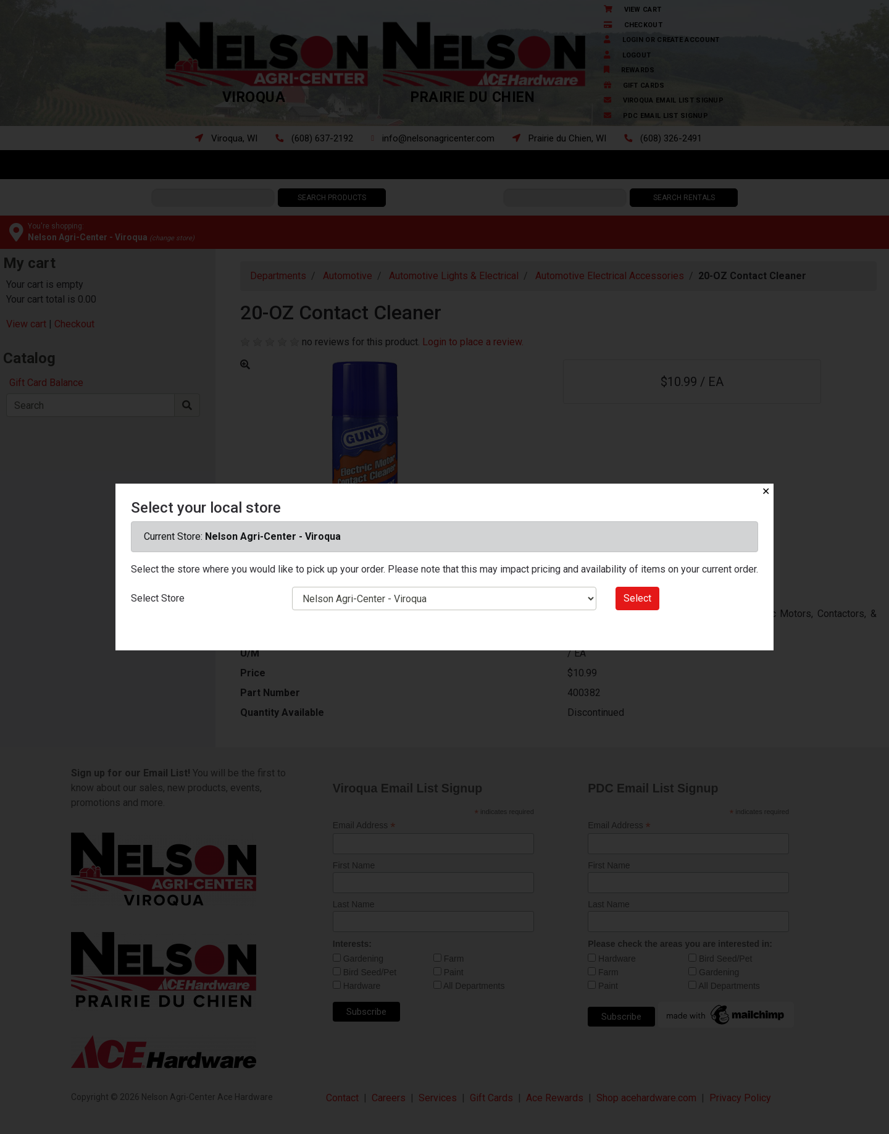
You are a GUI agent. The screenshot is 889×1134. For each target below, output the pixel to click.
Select (637, 598)
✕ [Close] (766, 491)
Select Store (158, 598)
